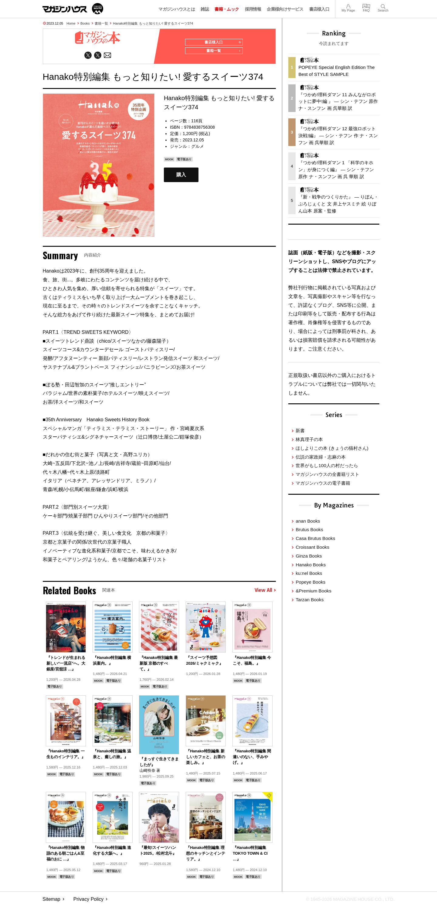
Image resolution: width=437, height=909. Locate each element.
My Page (348, 5)
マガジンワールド (72, 8)
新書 (300, 430)
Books (85, 23)
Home (70, 23)
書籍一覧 (101, 23)
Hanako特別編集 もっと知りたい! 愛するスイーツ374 (153, 23)
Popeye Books (310, 582)
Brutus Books (309, 529)
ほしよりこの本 (332, 448)
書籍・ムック (227, 9)
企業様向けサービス (285, 9)
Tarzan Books (310, 599)
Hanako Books (311, 564)
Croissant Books (312, 547)
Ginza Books (309, 555)
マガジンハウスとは (176, 9)
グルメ (197, 148)
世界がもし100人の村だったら (327, 465)
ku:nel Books (309, 573)
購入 (181, 177)
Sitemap (51, 901)
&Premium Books (313, 590)
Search (383, 5)
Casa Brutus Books (315, 538)
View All (265, 592)
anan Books (308, 521)
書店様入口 (319, 9)
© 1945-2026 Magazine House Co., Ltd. (346, 901)
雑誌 (205, 9)
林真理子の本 (309, 439)
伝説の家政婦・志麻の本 (321, 457)
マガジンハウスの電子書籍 (323, 483)
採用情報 (253, 9)
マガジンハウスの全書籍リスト (327, 474)
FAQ (366, 5)
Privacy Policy (88, 901)
